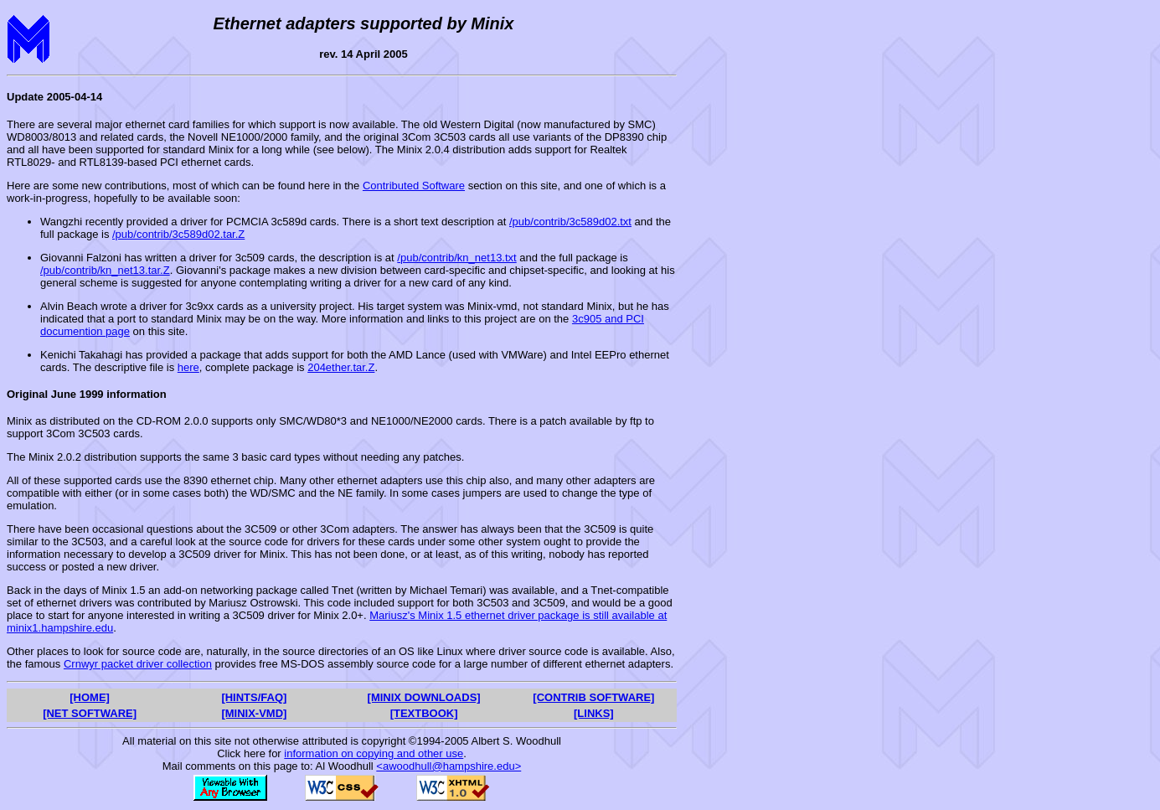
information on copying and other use (373, 753)
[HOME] (90, 697)
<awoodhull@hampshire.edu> (448, 766)
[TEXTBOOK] (424, 713)
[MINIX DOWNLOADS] (424, 697)
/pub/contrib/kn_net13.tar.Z (105, 270)
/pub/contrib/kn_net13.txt (456, 257)
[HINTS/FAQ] (253, 697)
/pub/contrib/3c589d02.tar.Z (178, 234)
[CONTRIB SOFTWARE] (593, 697)
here (188, 367)
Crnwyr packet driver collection (138, 664)
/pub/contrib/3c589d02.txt (570, 221)
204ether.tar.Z (340, 367)
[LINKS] (594, 713)
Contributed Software (414, 185)
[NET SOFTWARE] (90, 713)
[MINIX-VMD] (253, 713)
